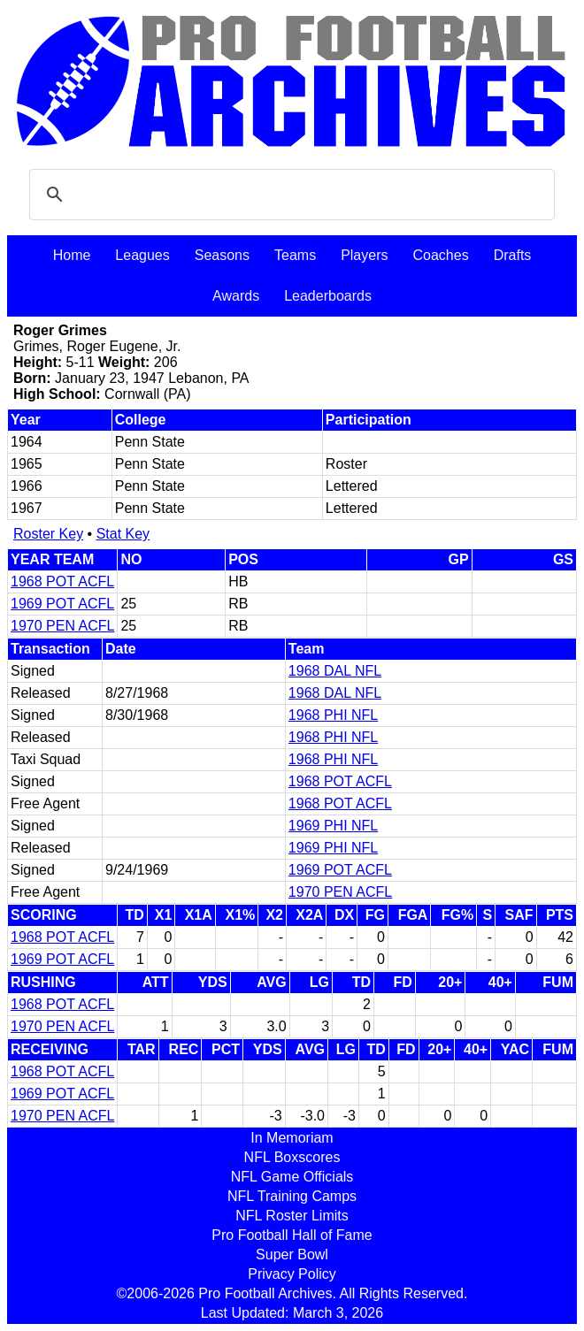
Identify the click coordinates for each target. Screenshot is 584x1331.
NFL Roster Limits (291, 1215)
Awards (235, 295)
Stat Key (123, 533)
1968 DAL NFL (334, 670)
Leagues (142, 255)
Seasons (222, 255)
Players (364, 255)
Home (72, 255)
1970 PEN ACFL (62, 625)
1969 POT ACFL (62, 603)
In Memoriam (291, 1137)
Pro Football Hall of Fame (291, 1235)
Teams (295, 255)
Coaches (441, 255)
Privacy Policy (292, 1273)
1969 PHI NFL (333, 825)
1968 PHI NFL (333, 715)
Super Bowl (292, 1254)
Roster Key (48, 533)
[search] (289, 194)
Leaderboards (328, 295)
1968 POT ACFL (62, 581)
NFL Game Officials (292, 1176)
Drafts (513, 255)
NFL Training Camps (292, 1196)
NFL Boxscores (292, 1157)
